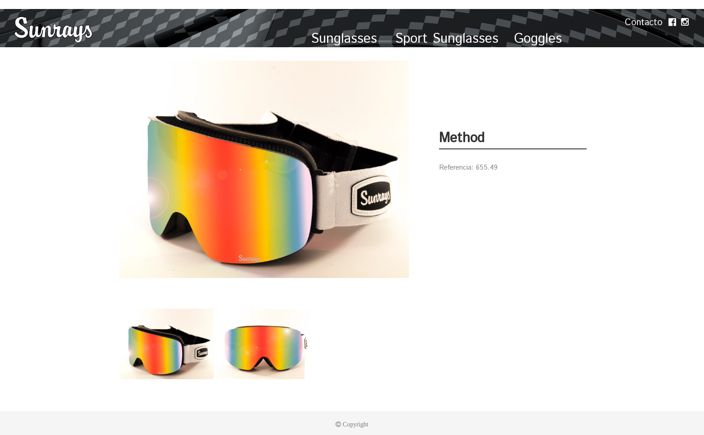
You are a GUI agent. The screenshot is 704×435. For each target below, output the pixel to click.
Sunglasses (346, 39)
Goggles (538, 39)
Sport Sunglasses (446, 39)
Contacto (645, 22)
